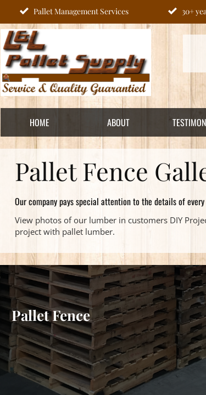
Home (39, 122)
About (118, 122)
